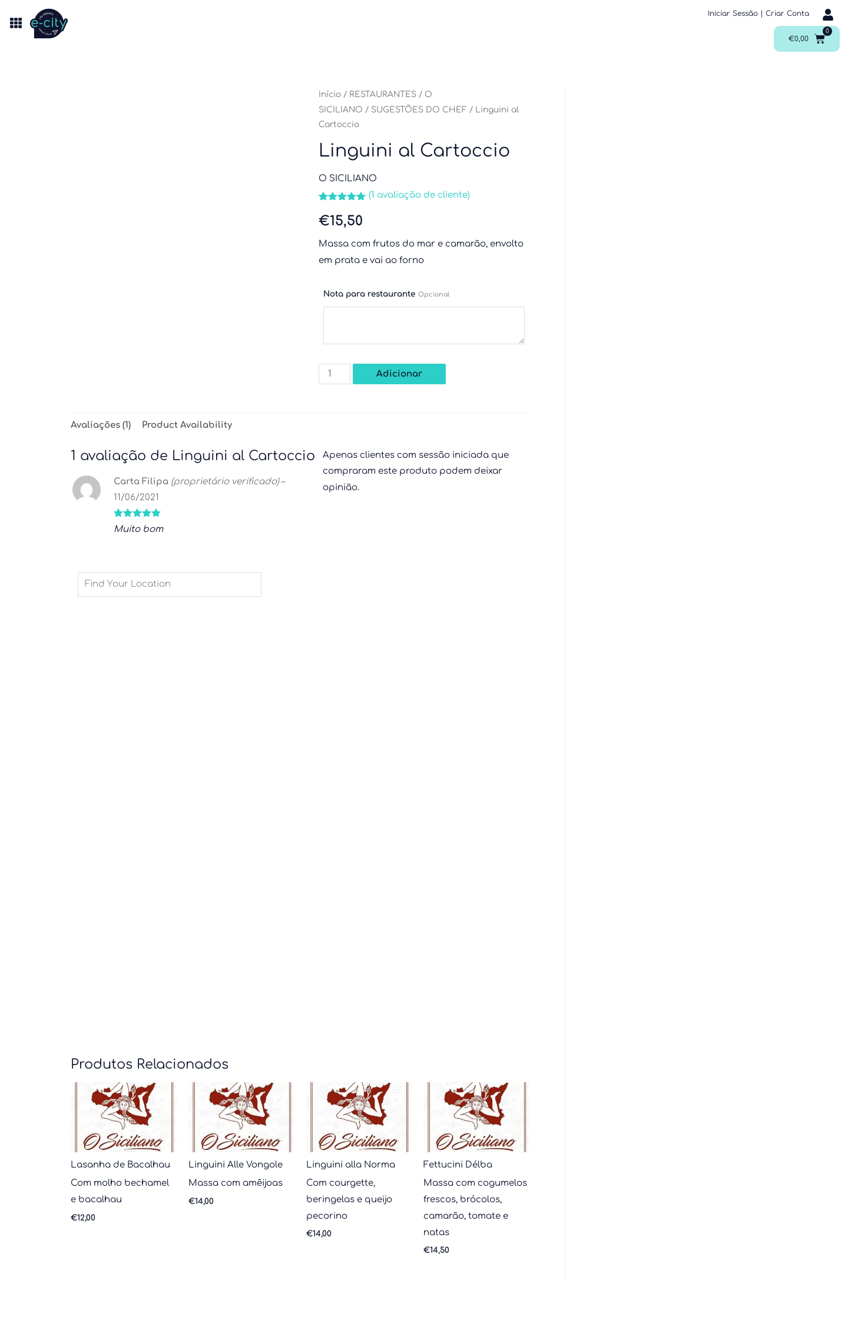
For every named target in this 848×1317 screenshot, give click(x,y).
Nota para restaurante (386, 294)
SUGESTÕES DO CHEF (419, 109)
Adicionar (399, 374)
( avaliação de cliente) (419, 195)
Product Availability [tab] (187, 425)
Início (330, 94)
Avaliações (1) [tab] (101, 425)
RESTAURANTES (382, 94)
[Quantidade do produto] (334, 374)
